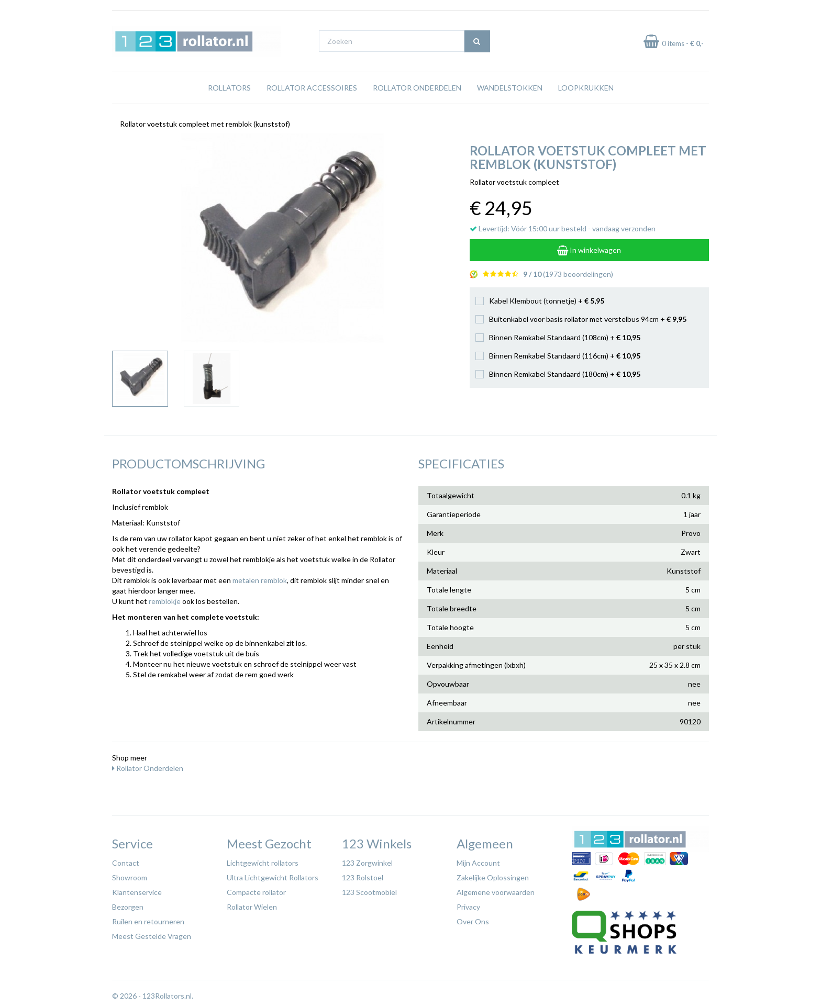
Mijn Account (478, 862)
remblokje (165, 601)
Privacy (468, 906)
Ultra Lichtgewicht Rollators (272, 877)
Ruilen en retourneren (148, 921)
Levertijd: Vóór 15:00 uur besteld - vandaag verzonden (563, 228)
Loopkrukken (586, 87)
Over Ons (473, 921)
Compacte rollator (256, 892)
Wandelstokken (509, 87)
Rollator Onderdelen (417, 87)
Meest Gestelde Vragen (151, 936)
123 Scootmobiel (369, 892)
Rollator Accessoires (312, 87)
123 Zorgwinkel (367, 862)
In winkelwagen (589, 249)
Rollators (229, 87)
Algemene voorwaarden (496, 892)
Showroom (129, 877)
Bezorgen (127, 906)
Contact (125, 862)
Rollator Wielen (252, 906)
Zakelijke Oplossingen (493, 877)
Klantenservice (137, 892)
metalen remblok (259, 580)
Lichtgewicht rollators (262, 862)
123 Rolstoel (362, 877)
